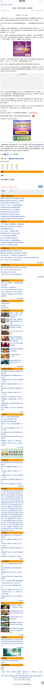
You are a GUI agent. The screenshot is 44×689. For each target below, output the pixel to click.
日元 (8, 511)
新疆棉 (21, 495)
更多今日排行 (20, 448)
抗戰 (21, 525)
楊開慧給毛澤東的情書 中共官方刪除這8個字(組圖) (12, 199)
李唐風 (12, 642)
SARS (4, 521)
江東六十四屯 (4, 519)
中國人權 (17, 661)
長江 (2, 497)
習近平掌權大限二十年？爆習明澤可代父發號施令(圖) (13, 256)
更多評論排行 (40, 263)
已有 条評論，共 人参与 (7, 179)
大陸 (9, 515)
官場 (2, 507)
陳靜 (9, 642)
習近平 (5, 495)
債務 (10, 509)
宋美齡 (8, 527)
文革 (10, 531)
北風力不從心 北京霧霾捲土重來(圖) (9, 245)
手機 (19, 529)
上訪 (8, 517)
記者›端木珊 (3, 110)
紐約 (21, 678)
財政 (19, 511)
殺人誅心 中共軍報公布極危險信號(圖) (10, 417)
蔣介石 (5, 527)
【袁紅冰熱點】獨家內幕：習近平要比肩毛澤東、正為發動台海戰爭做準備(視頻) (19, 258)
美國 (2, 503)
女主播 (18, 521)
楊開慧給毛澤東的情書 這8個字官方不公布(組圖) (12, 201)
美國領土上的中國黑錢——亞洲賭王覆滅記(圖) (12, 283)
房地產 (13, 511)
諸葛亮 (4, 529)
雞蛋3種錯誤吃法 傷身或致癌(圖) (8, 422)
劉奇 (18, 527)
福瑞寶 (30, 676)
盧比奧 (20, 491)
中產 (2, 513)
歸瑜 (19, 640)
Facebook (18, 674)
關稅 (16, 501)
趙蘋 (20, 642)
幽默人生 (10, 529)
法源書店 (16, 676)
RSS (27, 674)
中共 (6, 505)
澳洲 (14, 525)
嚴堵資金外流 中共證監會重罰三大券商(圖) (11, 397)
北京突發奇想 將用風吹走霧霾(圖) (8, 236)
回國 (19, 523)
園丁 (15, 642)
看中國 (4, 112)
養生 (13, 531)
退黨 (8, 499)
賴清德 (16, 491)
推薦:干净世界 (4, 676)
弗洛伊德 (17, 499)
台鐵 (16, 493)
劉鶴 (9, 503)
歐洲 (28, 678)
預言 (21, 529)
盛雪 (18, 642)
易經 (7, 529)
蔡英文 (11, 513)
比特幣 (2, 511)
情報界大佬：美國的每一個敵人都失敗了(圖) (11, 590)
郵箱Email (3, 668)
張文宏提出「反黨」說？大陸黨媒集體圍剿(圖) (11, 206)
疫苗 (10, 499)
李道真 (16, 640)
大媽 (20, 513)
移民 (4, 523)
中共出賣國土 (17, 497)
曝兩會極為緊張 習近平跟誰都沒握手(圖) (10, 234)
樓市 (16, 511)
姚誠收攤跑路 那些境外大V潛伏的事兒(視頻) (11, 251)
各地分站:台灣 (15, 678)
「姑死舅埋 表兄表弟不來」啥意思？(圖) (10, 583)
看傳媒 (27, 676)
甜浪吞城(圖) (4, 285)
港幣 (10, 511)
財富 (21, 511)
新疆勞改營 (9, 521)
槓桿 (13, 509)
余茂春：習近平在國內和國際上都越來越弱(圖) (12, 581)
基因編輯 (17, 515)
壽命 (8, 531)
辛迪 (2, 646)
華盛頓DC (24, 678)
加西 (30, 678)
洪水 (4, 497)
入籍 (22, 523)
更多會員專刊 (20, 299)
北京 (14, 513)
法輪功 (11, 517)
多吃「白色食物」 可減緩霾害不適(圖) (9, 231)
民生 (4, 525)
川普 (14, 491)
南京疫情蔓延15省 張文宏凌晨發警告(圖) (10, 212)
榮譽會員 (9, 146)
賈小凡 (13, 640)
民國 (16, 525)
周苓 (7, 642)
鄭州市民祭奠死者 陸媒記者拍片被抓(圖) (10, 214)
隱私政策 (25, 672)
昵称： (3, 175)
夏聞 (4, 642)
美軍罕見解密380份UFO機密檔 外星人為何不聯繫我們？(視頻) (16, 631)
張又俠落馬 (3, 306)
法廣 (12, 507)
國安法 (19, 493)
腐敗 (16, 505)
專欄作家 (4, 638)
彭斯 (22, 501)
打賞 (36, 10)
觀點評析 (8, 661)
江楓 (15, 644)
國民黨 (13, 493)
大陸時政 (10, 4)
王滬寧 (12, 503)
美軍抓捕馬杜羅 (4, 308)
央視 (21, 521)
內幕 (3, 505)
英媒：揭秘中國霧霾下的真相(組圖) (8, 238)
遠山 (2, 642)
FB (19, 507)
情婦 (14, 505)
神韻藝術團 (11, 676)
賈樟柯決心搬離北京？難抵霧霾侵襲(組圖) (10, 241)
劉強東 (16, 513)
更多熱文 (21, 559)
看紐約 (23, 676)
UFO (21, 499)
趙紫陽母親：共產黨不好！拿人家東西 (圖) (11, 441)
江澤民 (15, 503)
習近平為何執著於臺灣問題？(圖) (9, 419)
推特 (23, 674)
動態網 (38, 676)
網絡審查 (15, 517)
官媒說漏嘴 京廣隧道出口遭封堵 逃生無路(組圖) (11, 219)
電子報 (8, 672)
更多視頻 (21, 635)
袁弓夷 (7, 497)
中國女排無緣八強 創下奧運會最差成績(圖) (10, 208)
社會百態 (12, 661)
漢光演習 (9, 493)
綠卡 (2, 525)
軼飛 (22, 640)
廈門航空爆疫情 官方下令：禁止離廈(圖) (10, 210)
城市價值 (18, 35)
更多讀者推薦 (40, 277)
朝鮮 (21, 507)
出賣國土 (12, 495)
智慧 (14, 529)
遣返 (14, 523)
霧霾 (13, 64)
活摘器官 (20, 517)
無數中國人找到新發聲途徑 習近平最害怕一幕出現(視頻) (13, 253)
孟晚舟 (13, 501)
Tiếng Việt (24, 680)
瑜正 (13, 644)
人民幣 (20, 509)
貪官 (12, 505)
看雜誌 (20, 676)
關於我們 (13, 672)
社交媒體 (16, 507)
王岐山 (9, 501)
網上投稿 (40, 672)
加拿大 (2, 509)
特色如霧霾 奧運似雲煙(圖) (6, 229)
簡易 (10, 640)
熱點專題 (4, 301)
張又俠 (8, 495)
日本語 (28, 680)
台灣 (8, 513)
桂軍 (18, 525)
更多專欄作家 (20, 648)
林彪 (15, 527)
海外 (7, 525)
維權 (2, 517)
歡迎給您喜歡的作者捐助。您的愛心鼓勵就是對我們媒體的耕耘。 (16, 116)
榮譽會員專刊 (5, 281)
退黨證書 (35, 676)
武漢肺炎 (10, 491)
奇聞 (2, 531)
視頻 (2, 603)
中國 (22, 67)
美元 (15, 509)
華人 (2, 523)
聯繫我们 (34, 672)
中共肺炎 (3, 491)
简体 (40, 1)
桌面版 (3, 672)
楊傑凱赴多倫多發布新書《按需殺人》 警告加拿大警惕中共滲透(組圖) (16, 339)
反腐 (19, 505)
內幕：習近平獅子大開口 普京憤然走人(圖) (10, 260)
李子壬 (18, 644)
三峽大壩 (17, 495)
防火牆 (21, 515)
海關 (12, 523)
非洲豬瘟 (5, 515)
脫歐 (5, 509)
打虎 (21, 505)
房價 (22, 513)
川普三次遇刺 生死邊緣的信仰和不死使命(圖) (11, 290)
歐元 (5, 511)
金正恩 (6, 501)
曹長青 (21, 644)
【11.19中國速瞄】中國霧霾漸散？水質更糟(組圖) (12, 224)
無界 (42, 676)
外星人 (5, 531)
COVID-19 (4, 493)
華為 (3, 501)
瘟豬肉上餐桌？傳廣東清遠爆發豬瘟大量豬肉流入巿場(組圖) (16, 322)
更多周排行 (20, 487)
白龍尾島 (19, 519)
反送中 (8, 505)
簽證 (17, 523)
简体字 (15, 680)
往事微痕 (11, 497)
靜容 (3, 644)
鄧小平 (12, 527)
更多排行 (21, 601)
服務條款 (19, 672)
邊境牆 (19, 501)
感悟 (16, 529)
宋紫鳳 (2, 640)
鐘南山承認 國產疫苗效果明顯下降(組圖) (10, 203)
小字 (42, 10)
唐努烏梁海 (10, 519)
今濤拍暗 (6, 640)
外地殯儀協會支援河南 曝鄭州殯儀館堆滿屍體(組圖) (12, 217)
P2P (11, 515)
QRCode (11, 154)
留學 (9, 523)
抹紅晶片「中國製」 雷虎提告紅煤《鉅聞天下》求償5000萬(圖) (16, 315)
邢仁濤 (9, 644)
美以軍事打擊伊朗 (5, 304)
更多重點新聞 (20, 367)
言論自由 (14, 521)
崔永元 (19, 503)
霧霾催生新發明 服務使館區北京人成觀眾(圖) (11, 227)
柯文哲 (13, 499)
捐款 (29, 672)
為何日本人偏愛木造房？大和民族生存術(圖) (11, 292)
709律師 (5, 517)
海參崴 (5, 513)
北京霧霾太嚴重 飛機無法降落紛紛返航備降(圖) (11, 243)
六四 (5, 499)
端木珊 (2, 663)
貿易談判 (5, 503)
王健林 (38, 18)
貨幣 (18, 509)
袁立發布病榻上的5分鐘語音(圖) (8, 272)
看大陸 (5, 4)
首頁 (1, 4)
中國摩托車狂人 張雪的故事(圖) (8, 288)
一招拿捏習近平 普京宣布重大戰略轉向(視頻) (11, 275)
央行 (8, 509)
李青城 (6, 644)
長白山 (15, 519)
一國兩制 (9, 507)
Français (20, 680)
